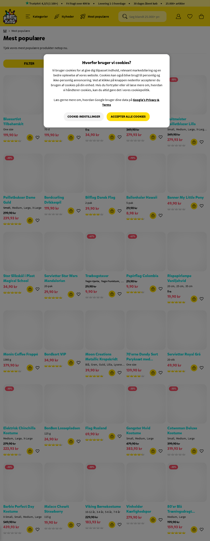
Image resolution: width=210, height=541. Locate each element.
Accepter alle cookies (128, 117)
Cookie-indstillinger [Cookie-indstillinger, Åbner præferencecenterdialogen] (83, 117)
